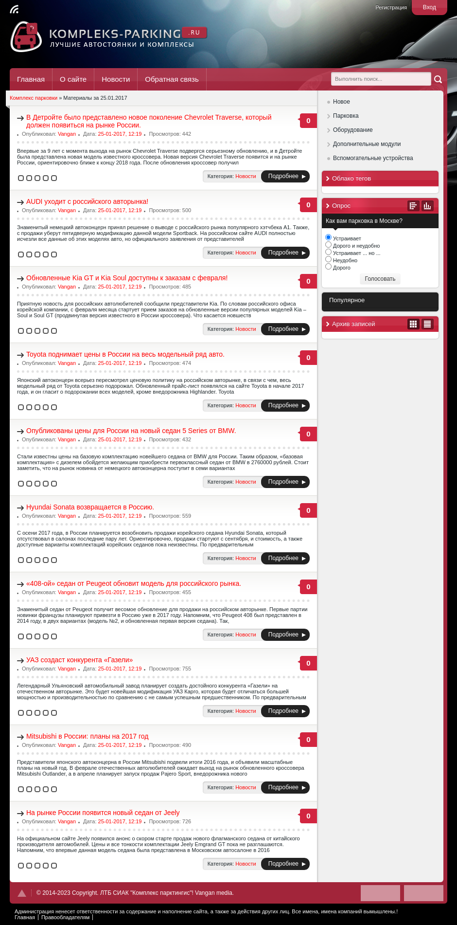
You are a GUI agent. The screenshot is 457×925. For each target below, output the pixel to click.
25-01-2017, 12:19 (120, 134)
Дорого (341, 268)
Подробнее (283, 176)
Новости (116, 79)
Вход (429, 7)
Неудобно (344, 260)
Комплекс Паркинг (109, 36)
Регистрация (391, 7)
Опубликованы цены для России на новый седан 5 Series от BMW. (131, 431)
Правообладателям (65, 917)
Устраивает (346, 238)
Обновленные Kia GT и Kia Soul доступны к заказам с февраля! (127, 278)
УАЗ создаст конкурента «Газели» (79, 660)
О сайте (73, 79)
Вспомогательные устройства (373, 158)
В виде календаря (413, 324)
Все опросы (413, 205)
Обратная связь (172, 79)
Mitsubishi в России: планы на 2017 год (87, 736)
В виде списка (428, 324)
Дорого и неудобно (356, 246)
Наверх (22, 893)
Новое (341, 101)
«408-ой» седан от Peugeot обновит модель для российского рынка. (133, 583)
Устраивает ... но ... (356, 253)
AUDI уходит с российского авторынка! (87, 201)
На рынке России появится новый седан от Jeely (103, 812)
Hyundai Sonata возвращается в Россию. (90, 507)
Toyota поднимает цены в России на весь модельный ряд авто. (125, 354)
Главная (31, 79)
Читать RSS (14, 9)
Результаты (428, 205)
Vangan (67, 134)
